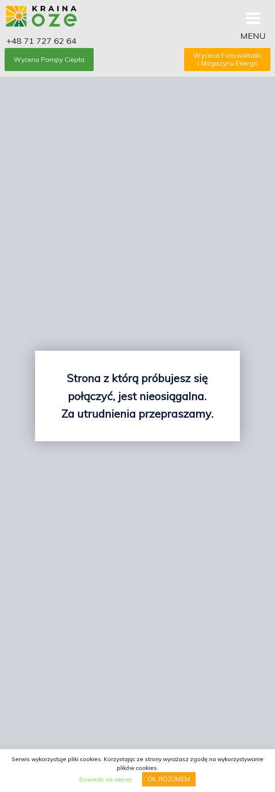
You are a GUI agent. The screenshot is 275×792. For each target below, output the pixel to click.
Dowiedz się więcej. (106, 779)
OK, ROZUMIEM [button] (169, 779)
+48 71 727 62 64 (41, 41)
